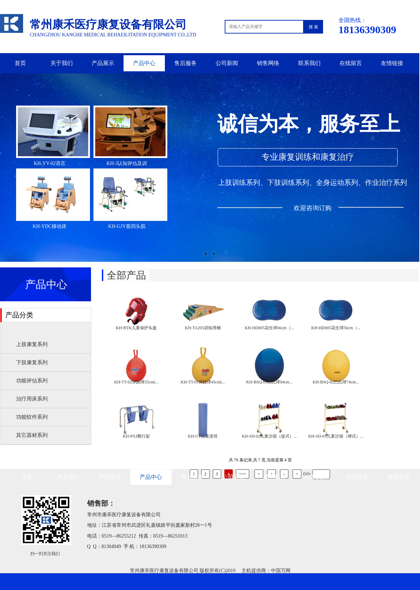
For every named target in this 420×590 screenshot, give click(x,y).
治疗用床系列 (32, 399)
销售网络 (268, 63)
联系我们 (309, 63)
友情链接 (392, 63)
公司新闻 (227, 63)
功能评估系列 (32, 380)
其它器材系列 (32, 435)
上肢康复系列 (32, 344)
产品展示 (103, 63)
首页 (20, 63)
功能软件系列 (32, 417)
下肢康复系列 (32, 362)
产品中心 (144, 63)
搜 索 (313, 26)
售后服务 (185, 63)
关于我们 (61, 63)
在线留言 (351, 63)
